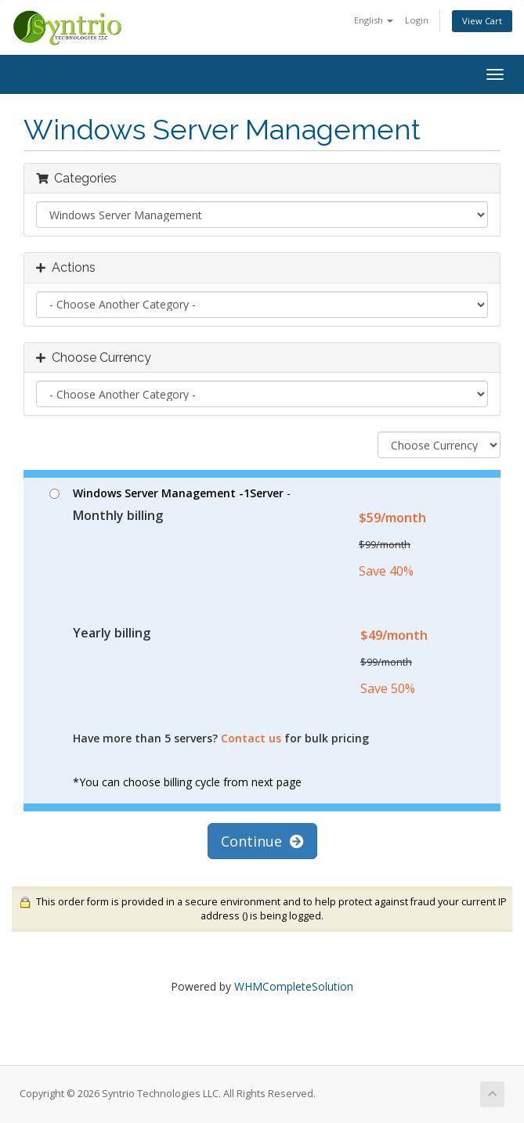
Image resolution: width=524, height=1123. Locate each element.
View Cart (482, 21)
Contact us (251, 738)
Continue (262, 841)
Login (416, 20)
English (373, 20)
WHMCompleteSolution (293, 986)
